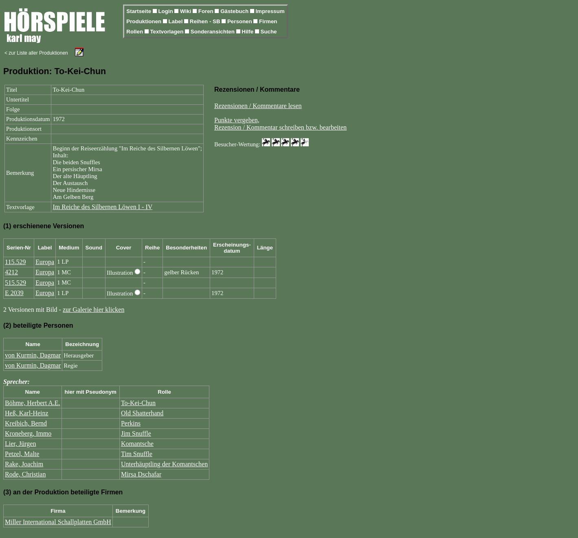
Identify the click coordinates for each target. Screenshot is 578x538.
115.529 (15, 261)
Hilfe (248, 32)
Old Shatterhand (142, 413)
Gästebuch (235, 11)
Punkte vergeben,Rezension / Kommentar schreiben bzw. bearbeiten (280, 124)
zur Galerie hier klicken (93, 309)
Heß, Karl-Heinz (26, 413)
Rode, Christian (25, 474)
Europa (44, 261)
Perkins (131, 423)
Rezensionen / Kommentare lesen (258, 105)
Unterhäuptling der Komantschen (164, 464)
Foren (206, 11)
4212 (11, 272)
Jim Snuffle (136, 433)
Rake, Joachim (24, 464)
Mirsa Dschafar (141, 474)
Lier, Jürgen (20, 443)
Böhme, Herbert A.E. (32, 402)
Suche (269, 32)
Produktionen (144, 21)
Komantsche (137, 443)
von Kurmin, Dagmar (33, 355)
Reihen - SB (206, 21)
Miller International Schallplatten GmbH (58, 521)
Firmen (268, 21)
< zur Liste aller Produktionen (36, 53)
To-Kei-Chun (138, 402)
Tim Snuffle (136, 453)
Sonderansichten (213, 32)
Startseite (139, 11)
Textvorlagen (167, 32)
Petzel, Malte (22, 453)
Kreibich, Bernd (26, 423)
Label (177, 21)
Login (166, 11)
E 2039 (14, 292)
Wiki (186, 11)
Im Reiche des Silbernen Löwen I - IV (102, 206)
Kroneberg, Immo (28, 433)
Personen (240, 21)
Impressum (269, 11)
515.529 (15, 282)
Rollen (135, 32)
